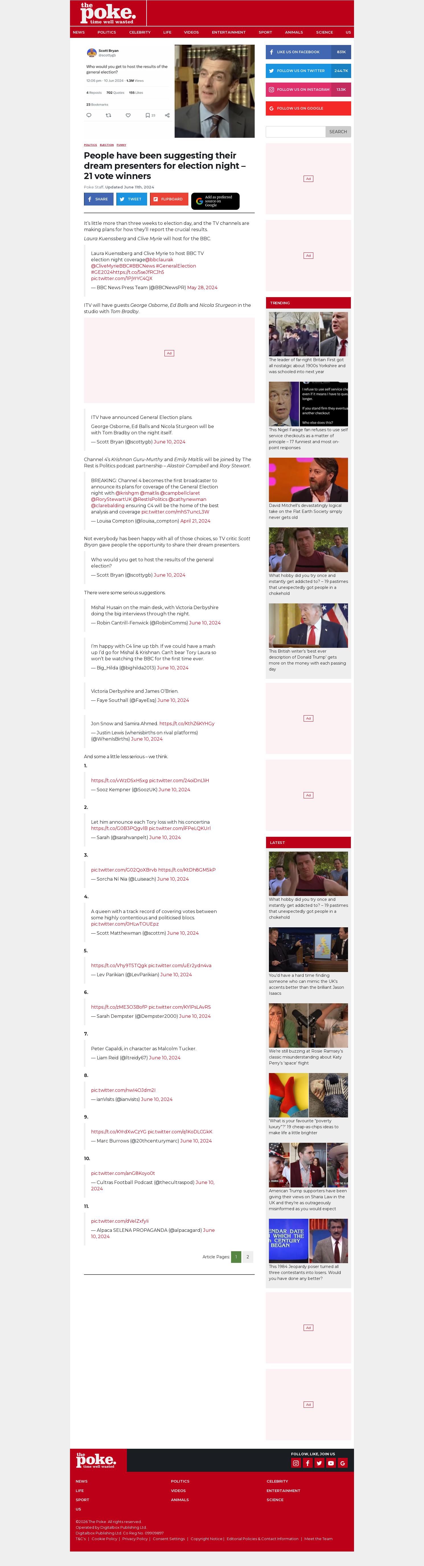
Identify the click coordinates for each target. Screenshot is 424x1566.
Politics (107, 32)
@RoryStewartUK (111, 499)
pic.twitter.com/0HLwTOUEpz (125, 924)
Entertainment (229, 32)
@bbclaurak (159, 259)
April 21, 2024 (195, 521)
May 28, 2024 (202, 287)
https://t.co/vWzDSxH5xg (119, 780)
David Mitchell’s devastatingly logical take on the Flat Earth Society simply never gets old (305, 511)
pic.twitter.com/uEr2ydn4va (179, 965)
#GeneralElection (176, 266)
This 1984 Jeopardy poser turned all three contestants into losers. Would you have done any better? (305, 1272)
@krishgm (127, 493)
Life (167, 32)
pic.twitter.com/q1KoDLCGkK (180, 1132)
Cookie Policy (104, 1538)
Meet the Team (318, 1538)
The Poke (108, 13)
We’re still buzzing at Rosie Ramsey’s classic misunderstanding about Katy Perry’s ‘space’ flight (306, 1057)
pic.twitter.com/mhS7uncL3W (175, 512)
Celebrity (140, 32)
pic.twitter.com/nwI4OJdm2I (123, 1090)
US (348, 32)
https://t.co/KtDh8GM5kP (187, 870)
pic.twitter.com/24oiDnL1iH (179, 780)
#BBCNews (142, 266)
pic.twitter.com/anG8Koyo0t (123, 1173)
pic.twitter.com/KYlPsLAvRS (180, 1007)
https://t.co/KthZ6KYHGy (187, 723)
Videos (191, 32)
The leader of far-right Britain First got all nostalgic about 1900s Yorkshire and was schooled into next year (307, 365)
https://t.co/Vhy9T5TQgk (119, 965)
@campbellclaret (180, 493)
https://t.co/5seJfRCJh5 (138, 272)
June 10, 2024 (169, 442)
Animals (294, 32)
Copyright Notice (207, 1538)
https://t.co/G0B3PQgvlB (119, 828)
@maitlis (149, 493)
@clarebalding (108, 505)
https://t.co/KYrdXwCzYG (119, 1132)
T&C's (81, 1538)
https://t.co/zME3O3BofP (119, 1007)
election (107, 144)
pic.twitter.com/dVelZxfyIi (120, 1221)
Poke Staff (93, 187)
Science (324, 32)
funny (121, 144)
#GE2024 (102, 272)
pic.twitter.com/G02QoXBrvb (124, 870)
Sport (265, 32)
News (79, 32)
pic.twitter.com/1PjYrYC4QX (122, 278)
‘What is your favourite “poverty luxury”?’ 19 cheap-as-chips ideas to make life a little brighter (304, 1126)
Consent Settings (169, 1538)
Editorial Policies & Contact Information (263, 1538)
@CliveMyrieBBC (110, 266)
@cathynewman (187, 499)
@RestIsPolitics (150, 499)
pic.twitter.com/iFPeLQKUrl (180, 828)
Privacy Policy (135, 1538)
